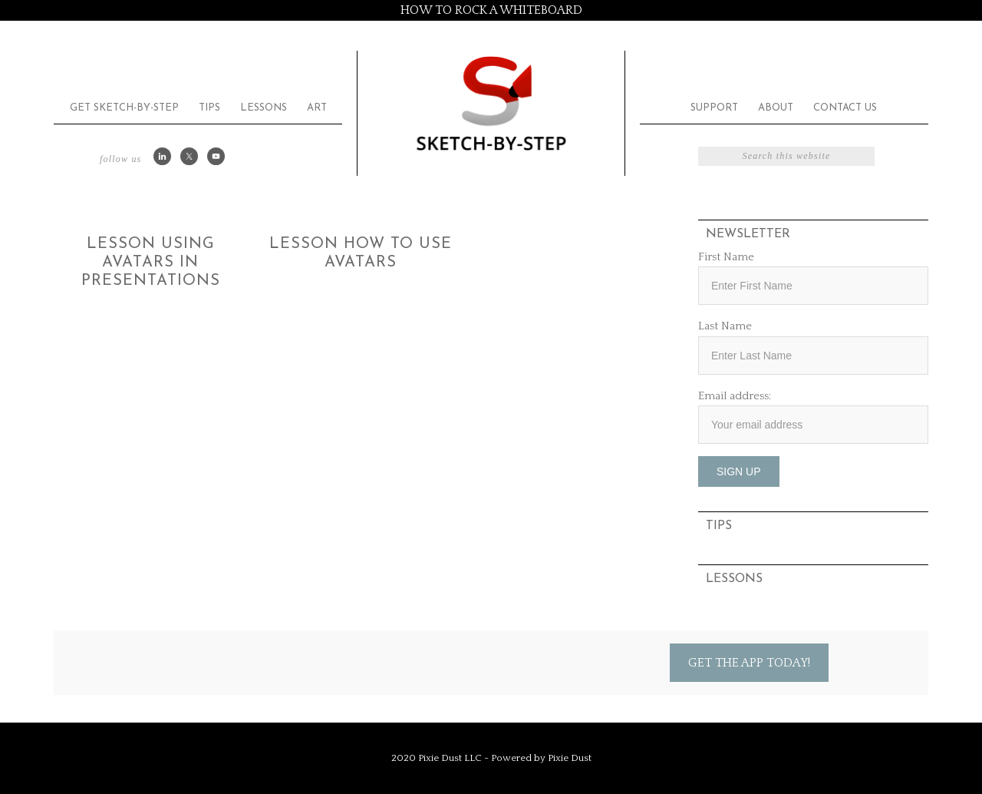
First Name (726, 256)
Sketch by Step (491, 102)
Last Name (725, 325)
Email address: (734, 395)
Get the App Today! (749, 663)
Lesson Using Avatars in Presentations (150, 263)
